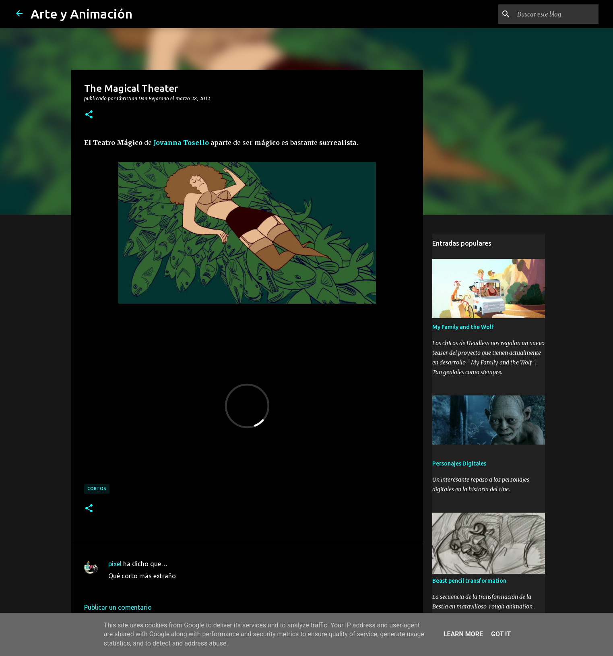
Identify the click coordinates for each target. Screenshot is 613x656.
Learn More (463, 634)
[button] (89, 115)
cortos (96, 488)
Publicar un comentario (118, 607)
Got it (501, 634)
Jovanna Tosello (181, 143)
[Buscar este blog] (556, 14)
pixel (115, 563)
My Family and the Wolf (463, 327)
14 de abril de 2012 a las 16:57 (152, 588)
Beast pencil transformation (469, 580)
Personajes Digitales (459, 463)
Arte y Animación (81, 13)
